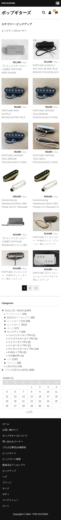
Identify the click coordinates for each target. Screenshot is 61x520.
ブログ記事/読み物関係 (16, 370)
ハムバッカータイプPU (20, 335)
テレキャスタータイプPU (21, 349)
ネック (10, 328)
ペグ (9, 359)
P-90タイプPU (15, 352)
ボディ (5, 494)
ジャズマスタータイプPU (21, 338)
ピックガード (14, 324)
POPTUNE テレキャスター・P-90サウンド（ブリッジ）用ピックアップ (45, 240)
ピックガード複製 (16, 321)
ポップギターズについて (14, 435)
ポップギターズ (16, 12)
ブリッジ (11, 363)
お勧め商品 (11, 366)
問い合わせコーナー (12, 441)
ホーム (5, 424)
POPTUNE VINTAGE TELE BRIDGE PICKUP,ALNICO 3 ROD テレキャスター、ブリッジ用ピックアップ (14, 162)
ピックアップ (14, 331)
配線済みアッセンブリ (18, 317)
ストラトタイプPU (17, 342)
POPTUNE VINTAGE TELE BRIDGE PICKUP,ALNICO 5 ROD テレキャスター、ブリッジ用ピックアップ (45, 117)
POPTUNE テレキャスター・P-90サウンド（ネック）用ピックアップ (14, 275)
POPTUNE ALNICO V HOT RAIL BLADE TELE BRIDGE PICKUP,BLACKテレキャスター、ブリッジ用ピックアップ (46, 72)
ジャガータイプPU (17, 345)
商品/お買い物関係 (14, 310)
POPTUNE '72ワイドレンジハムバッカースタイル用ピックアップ (46, 276)
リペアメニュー (14, 314)
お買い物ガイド (10, 429)
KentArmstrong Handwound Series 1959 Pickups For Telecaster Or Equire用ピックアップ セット (46, 207)
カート (5, 506)
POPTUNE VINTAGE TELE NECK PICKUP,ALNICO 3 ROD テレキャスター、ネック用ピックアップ (45, 162)
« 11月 (29, 411)
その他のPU (14, 355)
